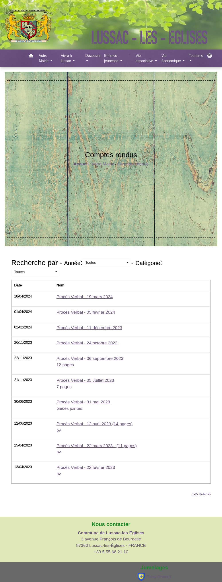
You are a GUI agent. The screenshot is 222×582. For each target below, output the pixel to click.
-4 (202, 494)
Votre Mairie (103, 164)
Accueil (81, 164)
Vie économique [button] (172, 58)
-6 (209, 494)
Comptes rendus (132, 164)
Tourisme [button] (196, 55)
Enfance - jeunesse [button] (111, 58)
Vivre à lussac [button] (66, 58)
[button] (31, 56)
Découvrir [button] (92, 55)
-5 (206, 494)
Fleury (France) (154, 577)
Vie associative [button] (145, 58)
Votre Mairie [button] (44, 58)
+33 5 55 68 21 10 (111, 552)
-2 (195, 494)
